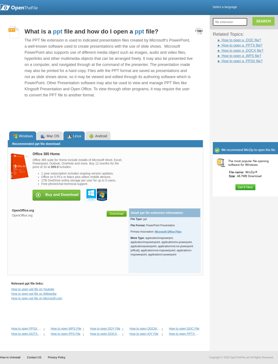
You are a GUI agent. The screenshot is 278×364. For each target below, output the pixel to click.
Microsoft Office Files (168, 231)
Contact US (34, 357)
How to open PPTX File (184, 333)
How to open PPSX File (27, 328)
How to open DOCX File (106, 333)
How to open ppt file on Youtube (32, 289)
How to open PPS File (65, 333)
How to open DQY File (105, 328)
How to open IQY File (143, 333)
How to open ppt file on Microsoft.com (36, 298)
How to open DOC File (184, 328)
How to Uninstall (10, 357)
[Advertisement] (239, 73)
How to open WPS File (66, 328)
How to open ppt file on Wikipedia (33, 293)
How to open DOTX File (27, 333)
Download (116, 213)
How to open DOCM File (145, 328)
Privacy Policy (56, 357)
